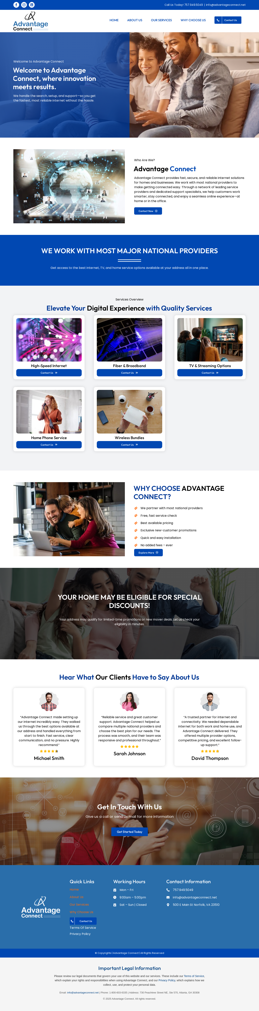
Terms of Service (194, 976)
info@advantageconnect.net (226, 5)
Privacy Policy (167, 980)
